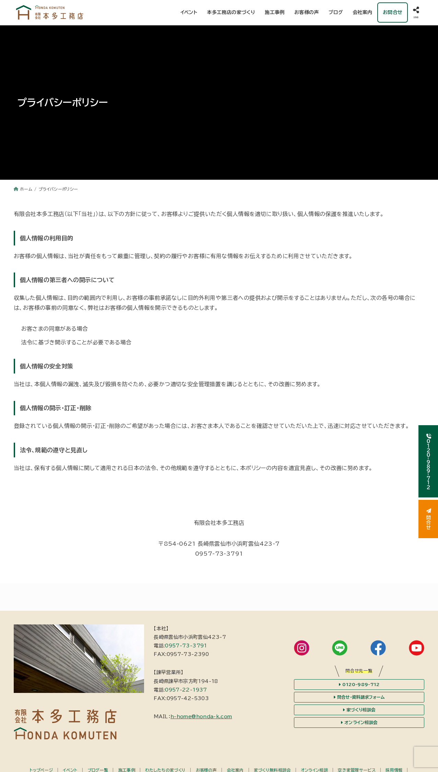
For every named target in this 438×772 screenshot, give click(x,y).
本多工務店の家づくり (231, 13)
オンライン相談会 (359, 724)
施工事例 (275, 13)
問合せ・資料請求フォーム (359, 698)
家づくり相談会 (359, 711)
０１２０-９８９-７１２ (428, 461)
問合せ (428, 519)
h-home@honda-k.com (201, 718)
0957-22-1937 (186, 691)
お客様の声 (306, 13)
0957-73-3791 (186, 647)
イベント (188, 13)
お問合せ (392, 13)
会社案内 (362, 13)
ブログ (336, 13)
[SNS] (416, 13)
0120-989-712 (359, 685)
